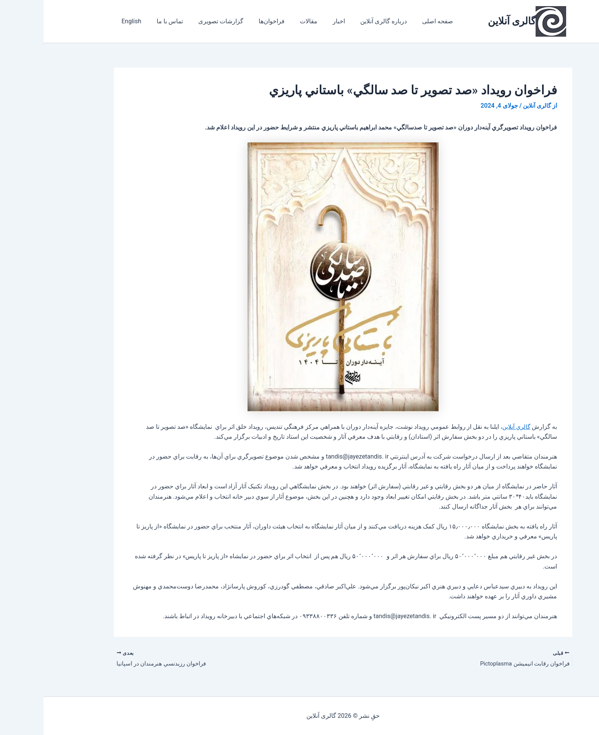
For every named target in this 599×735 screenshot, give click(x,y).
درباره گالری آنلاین (320, 21)
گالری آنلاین (468, 21)
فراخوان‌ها (217, 21)
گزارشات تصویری (169, 21)
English (86, 21)
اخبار (278, 21)
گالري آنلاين (472, 426)
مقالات (251, 21)
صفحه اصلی (371, 21)
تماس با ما (121, 21)
